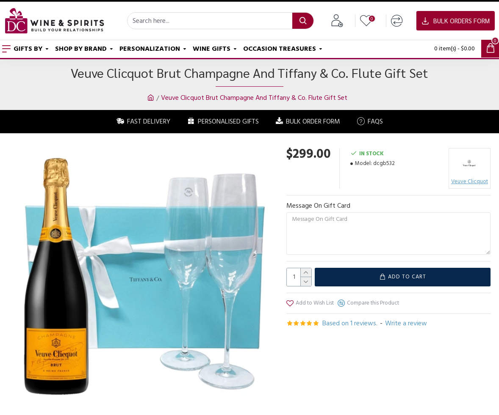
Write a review (406, 323)
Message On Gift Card (318, 205)
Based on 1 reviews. (349, 323)
